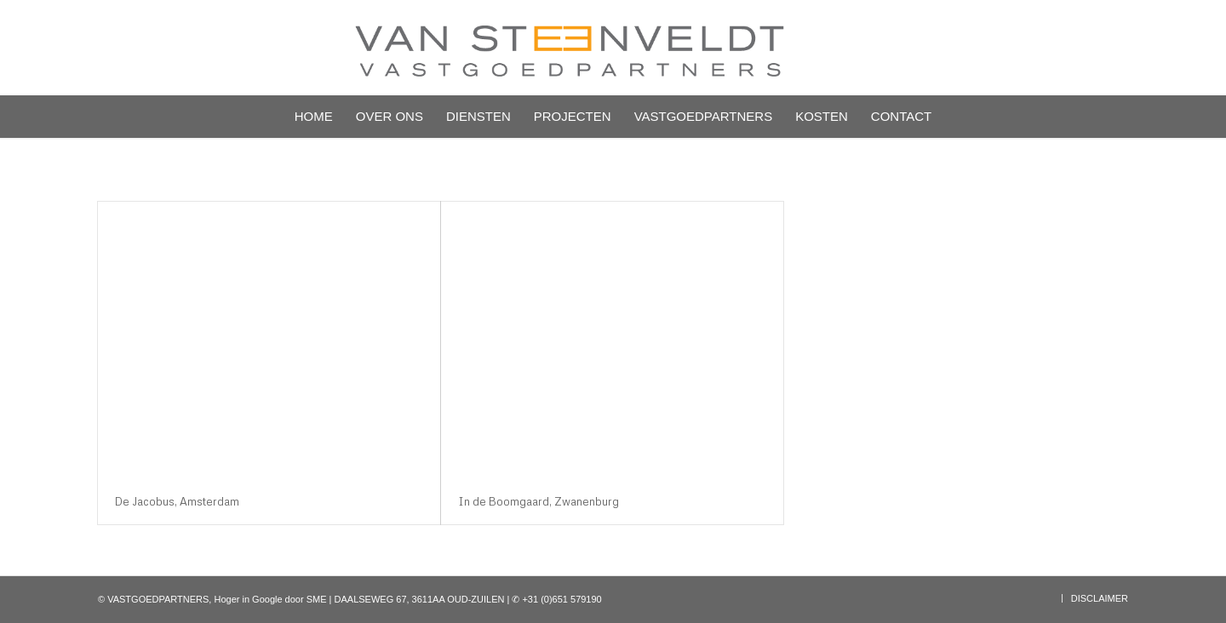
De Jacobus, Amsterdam (177, 501)
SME (316, 599)
